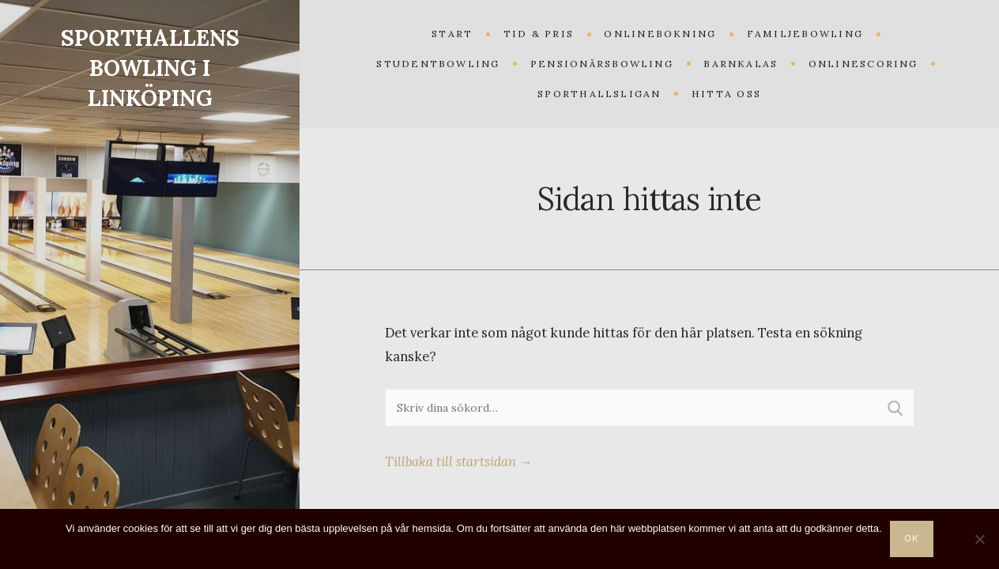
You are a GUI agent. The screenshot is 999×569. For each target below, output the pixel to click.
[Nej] (979, 539)
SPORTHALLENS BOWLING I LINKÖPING (150, 68)
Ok (912, 538)
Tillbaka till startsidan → (459, 461)
